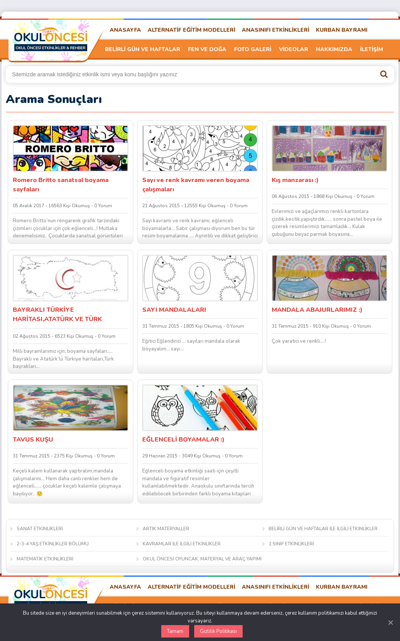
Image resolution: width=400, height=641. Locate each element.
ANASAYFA (125, 30)
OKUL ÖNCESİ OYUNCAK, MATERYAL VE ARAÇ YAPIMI (202, 559)
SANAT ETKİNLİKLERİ (40, 529)
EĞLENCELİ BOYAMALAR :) (183, 439)
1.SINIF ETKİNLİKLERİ (291, 544)
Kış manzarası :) (295, 180)
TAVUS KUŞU (33, 439)
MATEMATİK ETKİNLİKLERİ (45, 559)
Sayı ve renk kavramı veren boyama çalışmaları (195, 185)
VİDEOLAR (293, 49)
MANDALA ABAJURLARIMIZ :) (317, 310)
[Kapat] (390, 622)
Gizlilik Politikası (218, 631)
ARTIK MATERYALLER (166, 529)
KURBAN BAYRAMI (341, 30)
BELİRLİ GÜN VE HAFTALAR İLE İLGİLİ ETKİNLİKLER (323, 529)
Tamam (175, 631)
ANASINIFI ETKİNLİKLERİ (275, 30)
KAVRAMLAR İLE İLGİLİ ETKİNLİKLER (182, 544)
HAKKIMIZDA (334, 49)
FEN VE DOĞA (207, 49)
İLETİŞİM (371, 49)
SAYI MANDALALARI (174, 310)
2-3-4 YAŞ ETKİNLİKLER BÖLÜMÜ (53, 544)
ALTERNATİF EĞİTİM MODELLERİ (191, 30)
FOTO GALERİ (252, 49)
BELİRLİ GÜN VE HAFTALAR (142, 49)
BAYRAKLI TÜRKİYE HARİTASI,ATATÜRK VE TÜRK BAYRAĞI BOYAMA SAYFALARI (60, 315)
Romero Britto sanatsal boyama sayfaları (61, 185)
